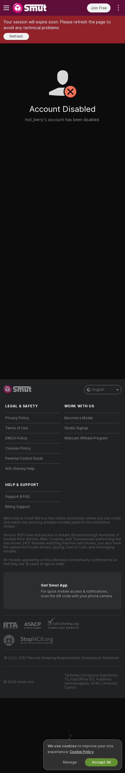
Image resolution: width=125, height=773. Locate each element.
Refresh (16, 36)
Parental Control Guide (24, 458)
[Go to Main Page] (38, 8)
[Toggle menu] (6, 8)
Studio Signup (76, 428)
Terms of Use (16, 428)
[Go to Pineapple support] (9, 640)
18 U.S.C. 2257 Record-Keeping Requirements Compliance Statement (61, 658)
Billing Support (17, 507)
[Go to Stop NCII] (37, 640)
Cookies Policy (18, 448)
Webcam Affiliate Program (86, 438)
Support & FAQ (17, 497)
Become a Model (78, 418)
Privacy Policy (17, 418)
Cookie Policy (81, 752)
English (103, 389)
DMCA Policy (16, 438)
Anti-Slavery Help (20, 469)
